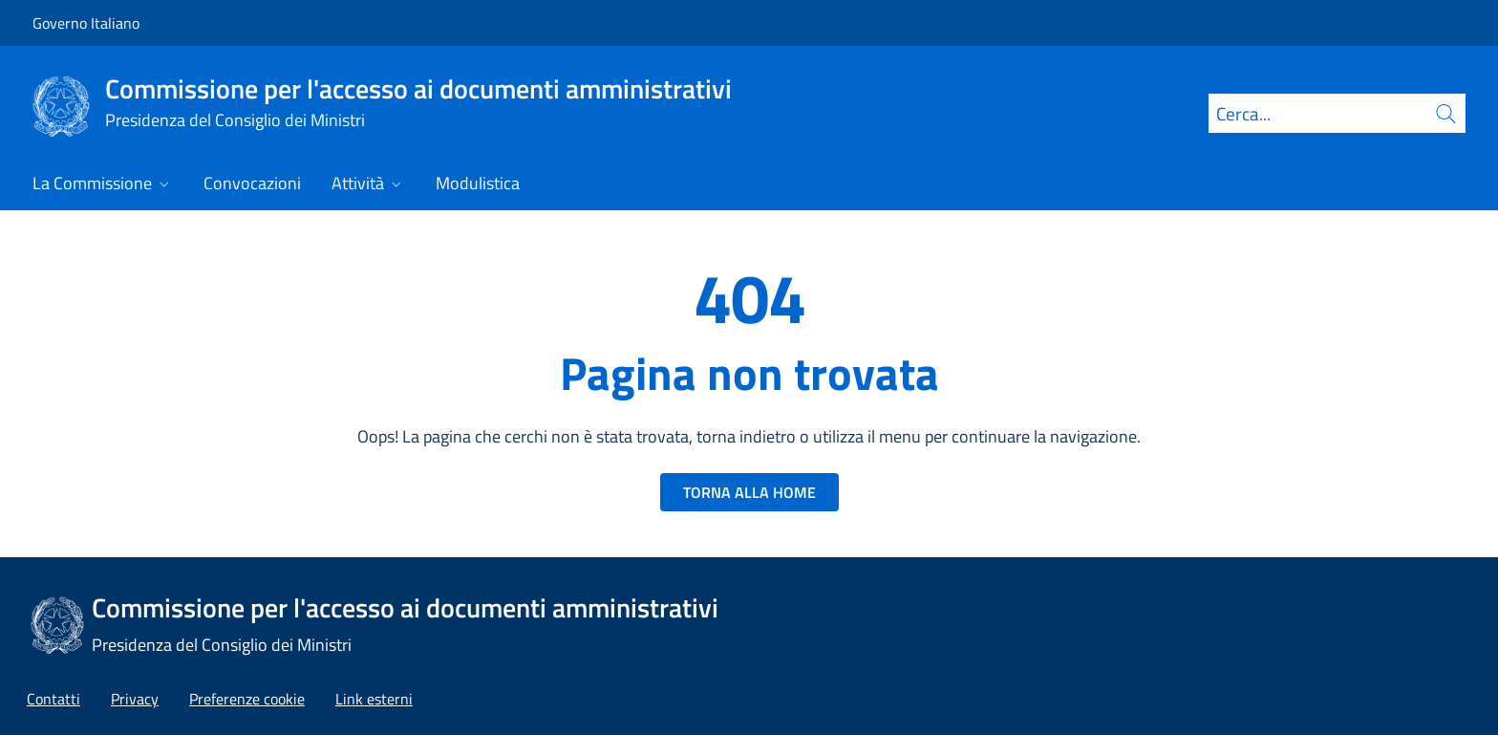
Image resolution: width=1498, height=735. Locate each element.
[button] (247, 698)
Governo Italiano (85, 22)
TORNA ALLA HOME (749, 492)
